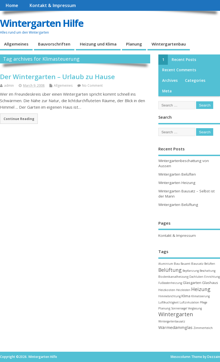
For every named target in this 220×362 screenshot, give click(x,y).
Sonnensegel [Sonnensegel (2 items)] (179, 308)
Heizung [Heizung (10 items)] (200, 289)
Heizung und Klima (98, 44)
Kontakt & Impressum (52, 5)
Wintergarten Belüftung (178, 204)
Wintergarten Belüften (177, 174)
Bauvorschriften (54, 44)
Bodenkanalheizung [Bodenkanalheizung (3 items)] (173, 276)
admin (9, 85)
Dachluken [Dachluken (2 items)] (196, 277)
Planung (134, 44)
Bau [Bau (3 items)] (177, 263)
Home (11, 5)
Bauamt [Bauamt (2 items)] (185, 264)
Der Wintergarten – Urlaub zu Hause (57, 76)
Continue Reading (19, 119)
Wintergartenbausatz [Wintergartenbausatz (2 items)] (171, 321)
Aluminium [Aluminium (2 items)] (165, 264)
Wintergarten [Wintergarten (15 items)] (175, 314)
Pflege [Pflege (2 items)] (203, 302)
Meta (167, 91)
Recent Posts (184, 59)
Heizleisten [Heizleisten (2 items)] (183, 290)
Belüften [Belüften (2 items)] (209, 264)
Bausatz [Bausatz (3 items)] (197, 263)
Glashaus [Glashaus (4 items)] (210, 282)
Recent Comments (179, 69)
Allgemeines (16, 44)
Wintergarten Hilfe (41, 23)
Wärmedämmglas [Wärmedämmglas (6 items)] (175, 327)
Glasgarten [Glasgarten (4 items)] (192, 282)
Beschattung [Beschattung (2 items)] (207, 271)
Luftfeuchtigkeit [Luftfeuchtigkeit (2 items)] (168, 302)
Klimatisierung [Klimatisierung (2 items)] (200, 296)
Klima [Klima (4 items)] (185, 295)
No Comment (92, 85)
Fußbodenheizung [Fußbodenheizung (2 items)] (170, 283)
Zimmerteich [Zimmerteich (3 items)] (203, 328)
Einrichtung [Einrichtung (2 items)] (212, 277)
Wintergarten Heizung (176, 182)
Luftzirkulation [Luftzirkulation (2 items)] (189, 302)
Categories (195, 80)
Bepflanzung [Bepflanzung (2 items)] (191, 271)
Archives (170, 80)
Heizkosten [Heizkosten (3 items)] (166, 290)
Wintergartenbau (169, 44)
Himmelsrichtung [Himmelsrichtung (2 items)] (169, 296)
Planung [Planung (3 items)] (164, 308)
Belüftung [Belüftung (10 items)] (170, 270)
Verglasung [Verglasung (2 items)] (195, 308)
